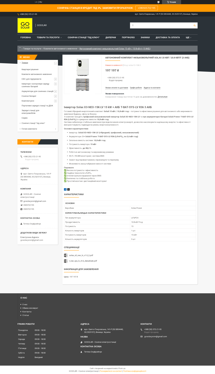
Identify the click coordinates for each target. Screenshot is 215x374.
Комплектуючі (28, 101)
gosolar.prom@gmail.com (34, 201)
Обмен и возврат (30, 308)
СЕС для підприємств (31, 79)
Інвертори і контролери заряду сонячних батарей (35, 85)
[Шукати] (195, 25)
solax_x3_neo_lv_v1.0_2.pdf (81, 255)
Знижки (145, 37)
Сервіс (25, 118)
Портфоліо (128, 37)
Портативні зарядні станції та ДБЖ (37, 106)
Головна (25, 37)
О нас (24, 304)
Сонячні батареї (29, 96)
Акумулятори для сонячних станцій (37, 91)
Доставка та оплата (168, 37)
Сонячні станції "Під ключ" (84, 37)
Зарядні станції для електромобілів (30, 111)
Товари (25, 63)
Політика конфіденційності (134, 371)
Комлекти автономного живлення (60, 48)
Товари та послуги (48, 37)
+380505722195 (146, 8)
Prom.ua (121, 368)
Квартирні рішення (30, 69)
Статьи (25, 315)
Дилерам (111, 37)
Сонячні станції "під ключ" (33, 123)
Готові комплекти (29, 129)
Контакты (27, 312)
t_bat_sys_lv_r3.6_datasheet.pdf (83, 261)
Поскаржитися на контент (111, 371)
